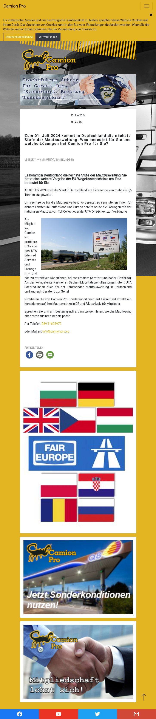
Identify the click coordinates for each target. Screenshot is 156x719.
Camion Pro (14, 6)
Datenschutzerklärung (19, 36)
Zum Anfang (144, 697)
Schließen (151, 15)
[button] (28, 89)
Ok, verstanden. (48, 36)
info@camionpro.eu (55, 331)
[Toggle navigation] (147, 6)
